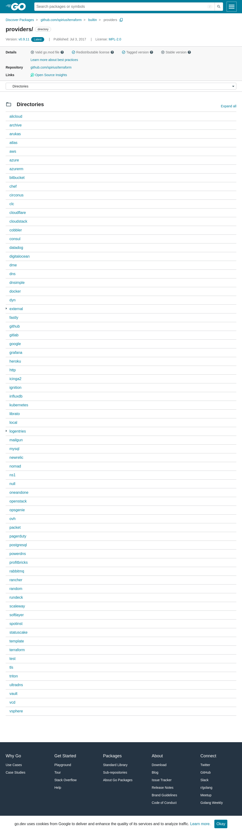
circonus (16, 195)
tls (11, 667)
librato (14, 414)
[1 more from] (6, 309)
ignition (15, 388)
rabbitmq (16, 571)
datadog (16, 248)
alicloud (15, 116)
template (16, 641)
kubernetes (18, 405)
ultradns (16, 685)
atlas (13, 143)
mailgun (16, 440)
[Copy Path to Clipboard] (121, 20)
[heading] (20, 6)
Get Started (65, 756)
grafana (15, 353)
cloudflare (17, 213)
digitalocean (19, 256)
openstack (18, 501)
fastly (13, 318)
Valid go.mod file (47, 52)
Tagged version (137, 52)
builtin (92, 20)
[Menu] (121, 86)
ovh (12, 519)
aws (12, 151)
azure (14, 160)
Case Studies (15, 772)
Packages (112, 756)
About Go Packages (118, 780)
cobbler (15, 230)
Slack (204, 780)
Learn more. (200, 824)
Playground (62, 765)
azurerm (16, 169)
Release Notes (162, 787)
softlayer (16, 615)
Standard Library (115, 765)
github (14, 326)
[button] (32, 52)
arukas (15, 134)
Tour (57, 772)
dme (13, 265)
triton (13, 676)
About (157, 756)
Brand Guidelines (164, 795)
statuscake (18, 632)
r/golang (206, 787)
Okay (220, 824)
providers (110, 20)
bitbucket (17, 178)
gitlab (13, 335)
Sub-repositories (115, 772)
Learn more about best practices (54, 60)
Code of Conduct (164, 803)
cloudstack (18, 221)
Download (159, 765)
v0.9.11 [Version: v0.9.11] (18, 39)
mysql (14, 449)
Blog (155, 772)
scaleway (17, 606)
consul (14, 239)
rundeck (16, 597)
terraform (17, 650)
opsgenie (17, 510)
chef (13, 186)
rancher (15, 580)
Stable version (176, 52)
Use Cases (14, 765)
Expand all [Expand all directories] (228, 106)
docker (15, 291)
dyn (12, 300)
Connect (208, 756)
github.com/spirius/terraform (61, 20)
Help (57, 787)
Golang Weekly (211, 803)
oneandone (18, 492)
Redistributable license (93, 52)
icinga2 (15, 379)
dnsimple (17, 283)
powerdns (17, 554)
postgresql (18, 545)
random (15, 589)
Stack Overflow (65, 780)
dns (12, 274)
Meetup (206, 795)
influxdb (15, 396)
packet (15, 527)
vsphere (16, 711)
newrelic (16, 457)
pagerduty (17, 536)
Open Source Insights (48, 75)
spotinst (15, 624)
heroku (15, 361)
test (12, 659)
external (16, 309)
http (12, 370)
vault (13, 694)
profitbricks (18, 562)
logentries (17, 431)
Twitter (205, 765)
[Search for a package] (124, 6)
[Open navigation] (231, 6)
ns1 (12, 475)
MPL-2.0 (115, 39)
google (15, 344)
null (12, 484)
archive (15, 125)
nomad (15, 466)
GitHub (205, 772)
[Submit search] (219, 6)
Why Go (13, 756)
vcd (12, 702)
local (13, 422)
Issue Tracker (162, 780)
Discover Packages (20, 20)
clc (11, 204)
